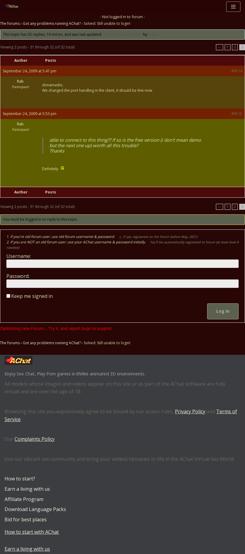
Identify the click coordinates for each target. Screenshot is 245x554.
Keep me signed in (32, 296)
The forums (10, 23)
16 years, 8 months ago (122, 34)
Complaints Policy (35, 439)
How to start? (20, 478)
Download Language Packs (35, 509)
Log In (223, 311)
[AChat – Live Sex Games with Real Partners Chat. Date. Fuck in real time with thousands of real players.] (13, 6)
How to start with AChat (32, 532)
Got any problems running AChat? (52, 23)
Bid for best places (26, 519)
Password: (17, 276)
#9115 (236, 113)
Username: (18, 256)
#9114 (236, 71)
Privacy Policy (190, 411)
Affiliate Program (24, 499)
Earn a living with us (27, 489)
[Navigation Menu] (233, 7)
